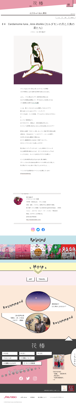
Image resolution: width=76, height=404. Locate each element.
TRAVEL (72, 17)
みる (59, 17)
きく (23, 353)
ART (65, 17)
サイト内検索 (29, 363)
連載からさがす (9, 363)
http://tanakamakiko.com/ (33, 219)
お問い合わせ (24, 397)
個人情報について (42, 397)
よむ (40, 353)
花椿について (26, 358)
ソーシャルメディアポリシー (57, 397)
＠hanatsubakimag (25, 173)
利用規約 (32, 397)
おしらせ (9, 358)
